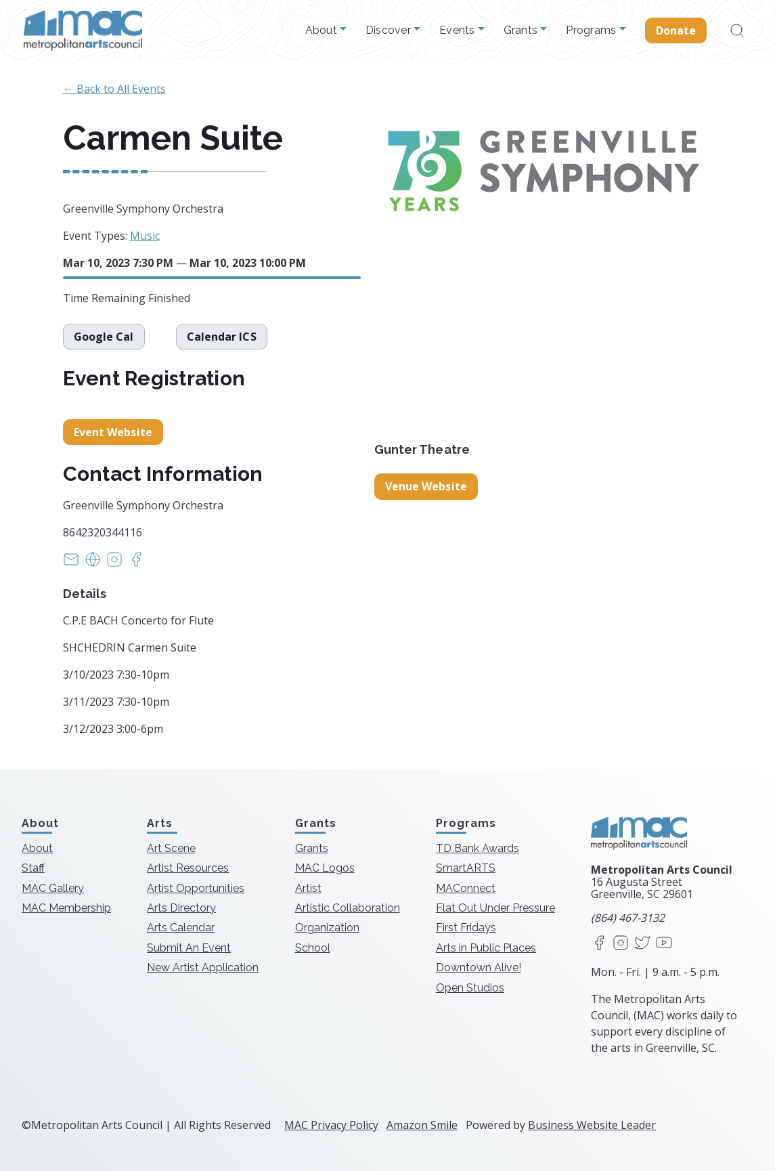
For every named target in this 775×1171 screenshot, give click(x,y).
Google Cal (104, 336)
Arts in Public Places (486, 947)
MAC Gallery (53, 888)
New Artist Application (203, 967)
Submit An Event (189, 947)
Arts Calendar (181, 927)
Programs (592, 30)
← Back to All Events (114, 88)
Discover (390, 30)
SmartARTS (465, 867)
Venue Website (426, 486)
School (312, 947)
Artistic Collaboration (347, 907)
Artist (308, 888)
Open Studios (470, 987)
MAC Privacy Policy (331, 1124)
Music (145, 235)
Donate (676, 30)
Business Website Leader (592, 1124)
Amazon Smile (422, 1124)
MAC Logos (325, 867)
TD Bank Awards (477, 848)
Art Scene (171, 848)
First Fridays (466, 927)
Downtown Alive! (478, 967)
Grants (522, 30)
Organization (327, 927)
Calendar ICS (222, 336)
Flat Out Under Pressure (495, 907)
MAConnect (465, 888)
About (322, 30)
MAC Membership (66, 907)
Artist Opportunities (195, 888)
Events (458, 30)
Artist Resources (188, 867)
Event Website (113, 432)
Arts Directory (181, 907)
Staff (33, 867)
